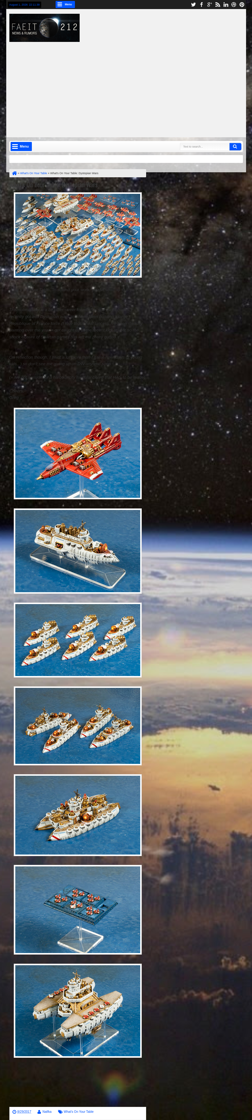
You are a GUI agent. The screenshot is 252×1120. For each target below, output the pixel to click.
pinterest (242, 4)
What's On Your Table (79, 1111)
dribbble (234, 4)
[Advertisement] (134, 85)
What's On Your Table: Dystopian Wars (53, 184)
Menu (68, 4)
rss (218, 4)
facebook (201, 4)
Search (235, 146)
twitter (193, 4)
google (209, 4)
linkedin (226, 4)
